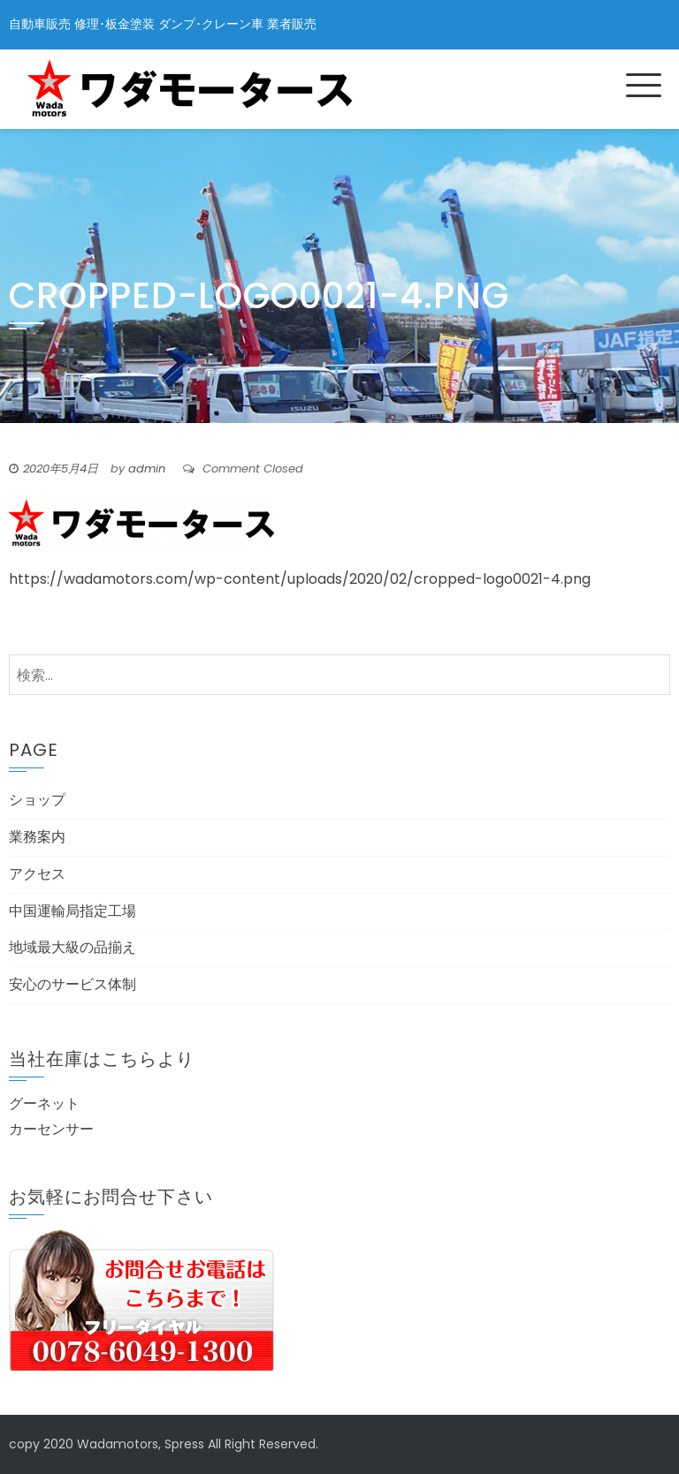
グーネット (44, 1103)
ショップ (37, 800)
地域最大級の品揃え (72, 947)
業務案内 (37, 837)
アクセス (37, 874)
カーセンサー (51, 1129)
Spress (184, 1444)
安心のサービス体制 (72, 984)
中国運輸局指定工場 (72, 911)
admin (146, 468)
